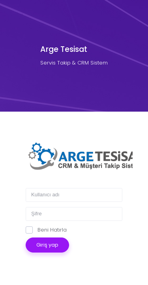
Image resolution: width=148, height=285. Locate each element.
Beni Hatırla (46, 230)
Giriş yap (47, 245)
